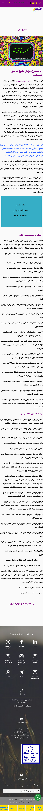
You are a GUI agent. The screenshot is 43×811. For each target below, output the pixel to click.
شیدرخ (16, 799)
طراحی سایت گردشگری (25, 802)
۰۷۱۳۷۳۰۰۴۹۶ (21, 703)
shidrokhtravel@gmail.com (21, 706)
